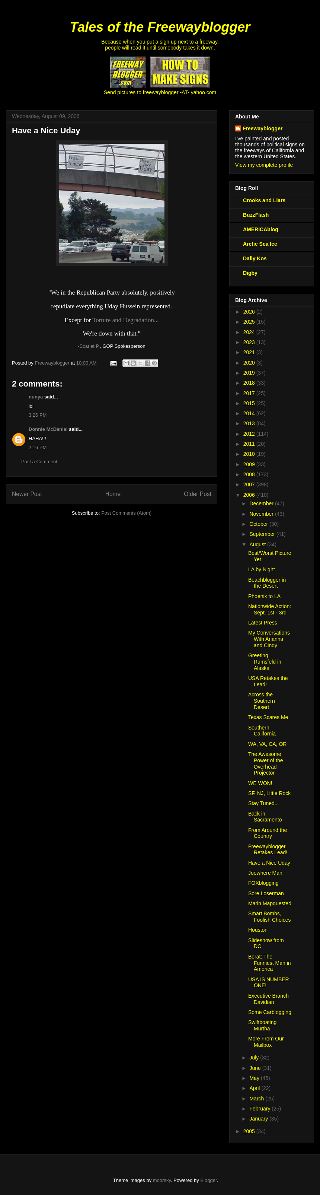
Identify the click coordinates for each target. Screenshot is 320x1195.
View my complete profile (264, 165)
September (262, 534)
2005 (249, 1131)
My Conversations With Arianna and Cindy (269, 639)
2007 (249, 484)
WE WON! (260, 783)
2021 (249, 352)
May (254, 1078)
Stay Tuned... (263, 803)
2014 (249, 413)
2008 (249, 474)
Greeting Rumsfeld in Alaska (264, 661)
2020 (249, 363)
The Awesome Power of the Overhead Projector (265, 763)
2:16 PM (38, 447)
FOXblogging (263, 883)
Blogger (208, 1180)
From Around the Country (267, 833)
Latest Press (262, 623)
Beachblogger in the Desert (267, 583)
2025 (249, 322)
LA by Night (261, 569)
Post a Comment (39, 461)
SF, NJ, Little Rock (269, 793)
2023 (249, 342)
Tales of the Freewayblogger (160, 27)
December (262, 503)
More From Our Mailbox (266, 1042)
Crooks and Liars (264, 200)
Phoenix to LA (264, 596)
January (259, 1119)
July (254, 1058)
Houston (258, 930)
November (262, 514)
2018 (249, 383)
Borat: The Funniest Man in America (269, 963)
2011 (249, 444)
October (259, 524)
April (255, 1088)
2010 (249, 454)
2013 (249, 423)
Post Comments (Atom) (126, 513)
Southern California (262, 731)
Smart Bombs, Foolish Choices (269, 916)
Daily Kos (255, 258)
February (260, 1109)
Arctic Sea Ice (260, 244)
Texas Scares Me (268, 717)
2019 (249, 373)
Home (113, 494)
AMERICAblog (260, 229)
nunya (36, 397)
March (257, 1099)
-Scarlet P (88, 346)
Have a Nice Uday (269, 863)
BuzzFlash (256, 215)
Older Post (197, 494)
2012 (249, 434)
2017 (249, 393)
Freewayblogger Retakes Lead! (267, 849)
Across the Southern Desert (261, 701)
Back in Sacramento (265, 817)
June (255, 1068)
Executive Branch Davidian (268, 999)
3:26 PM (38, 415)
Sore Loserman (266, 893)
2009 (249, 464)
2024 (249, 332)
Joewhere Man (265, 873)
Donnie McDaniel (48, 429)
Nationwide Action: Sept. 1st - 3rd (269, 609)
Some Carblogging (269, 1012)
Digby (250, 273)
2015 (249, 403)
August (258, 544)
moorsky (162, 1180)
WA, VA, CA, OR (267, 744)
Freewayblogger (262, 128)
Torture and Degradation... (125, 320)
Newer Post (27, 494)
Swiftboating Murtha (262, 1025)
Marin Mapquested (269, 903)
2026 (249, 312)
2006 (249, 495)
